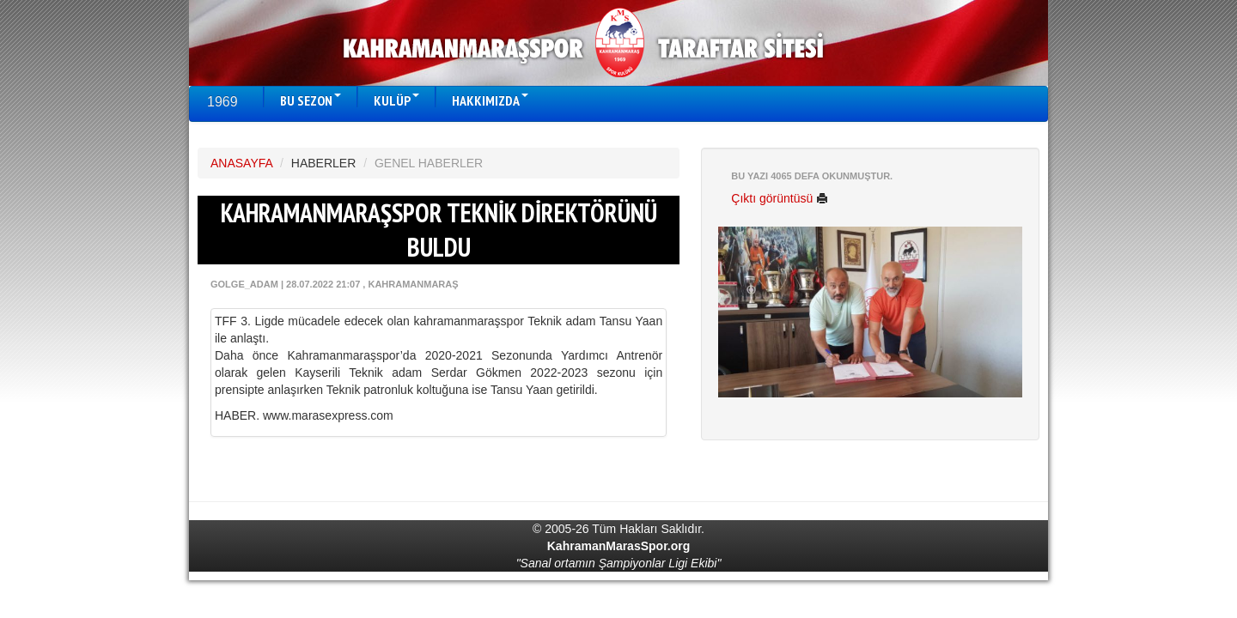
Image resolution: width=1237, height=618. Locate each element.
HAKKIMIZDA (490, 100)
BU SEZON (310, 100)
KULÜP (396, 100)
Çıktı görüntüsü (779, 198)
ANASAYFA (241, 163)
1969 (222, 101)
